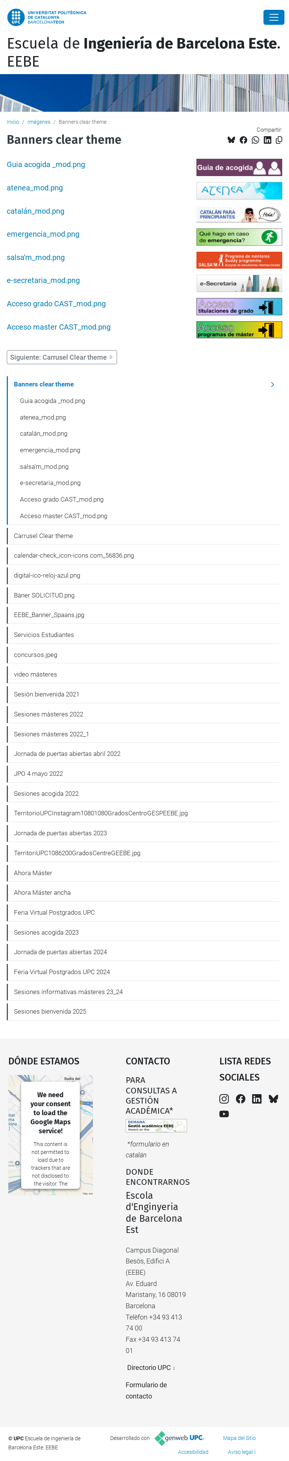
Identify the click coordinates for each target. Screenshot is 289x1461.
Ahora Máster (33, 873)
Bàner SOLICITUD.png (44, 595)
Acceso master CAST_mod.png (59, 327)
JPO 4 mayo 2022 (38, 773)
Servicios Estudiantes (44, 635)
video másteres (35, 674)
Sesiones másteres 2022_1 (51, 734)
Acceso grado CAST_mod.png (56, 303)
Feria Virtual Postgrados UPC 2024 (62, 972)
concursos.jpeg (35, 654)
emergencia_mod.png (43, 234)
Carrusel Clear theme (43, 536)
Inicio (13, 122)
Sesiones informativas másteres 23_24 (68, 992)
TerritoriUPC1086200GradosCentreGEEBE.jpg (77, 853)
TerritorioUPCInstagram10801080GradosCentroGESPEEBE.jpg (101, 813)
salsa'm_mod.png (36, 257)
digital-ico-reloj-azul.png (47, 575)
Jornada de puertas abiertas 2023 (60, 833)
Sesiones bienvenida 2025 (50, 1011)
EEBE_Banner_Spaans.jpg (49, 615)
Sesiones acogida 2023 (46, 932)
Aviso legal (240, 1452)
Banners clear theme (44, 384)
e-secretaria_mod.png (43, 280)
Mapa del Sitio (239, 1438)
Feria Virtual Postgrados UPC (54, 912)
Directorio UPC (149, 1367)
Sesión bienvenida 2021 (46, 694)
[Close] (273, 17)
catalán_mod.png (35, 211)
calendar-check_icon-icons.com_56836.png (74, 555)
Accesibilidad (193, 1452)
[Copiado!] (279, 140)
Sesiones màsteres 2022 (48, 714)
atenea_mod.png (35, 188)
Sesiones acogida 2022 (46, 793)
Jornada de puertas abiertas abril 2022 (67, 753)
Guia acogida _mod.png (46, 164)
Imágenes (38, 122)
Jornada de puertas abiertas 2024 (60, 952)
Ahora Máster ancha (42, 892)
